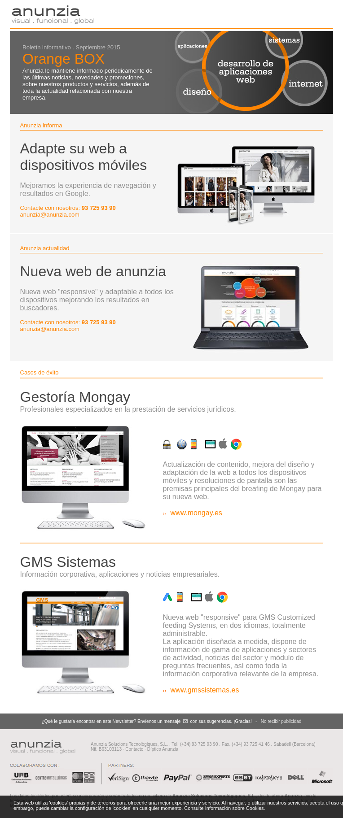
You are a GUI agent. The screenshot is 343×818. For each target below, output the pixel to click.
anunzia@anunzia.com (49, 214)
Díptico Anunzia (163, 749)
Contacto (134, 749)
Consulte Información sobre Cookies (224, 808)
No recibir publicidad (281, 721)
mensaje (172, 721)
